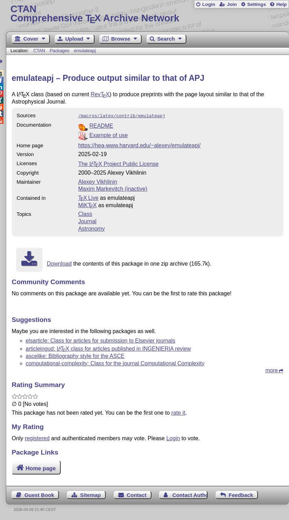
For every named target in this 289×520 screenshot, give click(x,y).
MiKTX (87, 205)
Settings (256, 4)
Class (85, 213)
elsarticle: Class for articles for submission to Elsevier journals (101, 340)
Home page (40, 468)
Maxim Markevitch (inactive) (112, 188)
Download (59, 263)
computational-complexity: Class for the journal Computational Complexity (115, 363)
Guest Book (39, 494)
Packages (60, 50)
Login (208, 4)
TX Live (88, 197)
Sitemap (90, 494)
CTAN (39, 50)
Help (281, 4)
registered (37, 438)
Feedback (241, 494)
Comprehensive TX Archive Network (147, 14)
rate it (178, 412)
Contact (137, 494)
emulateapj (85, 50)
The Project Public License (118, 163)
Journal (87, 221)
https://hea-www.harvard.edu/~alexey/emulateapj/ (139, 145)
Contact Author (190, 494)
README (101, 125)
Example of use (108, 135)
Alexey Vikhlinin (97, 181)
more (271, 370)
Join (232, 4)
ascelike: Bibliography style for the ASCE (75, 355)
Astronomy (91, 228)
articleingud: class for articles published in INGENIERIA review (108, 348)
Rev (100, 94)
